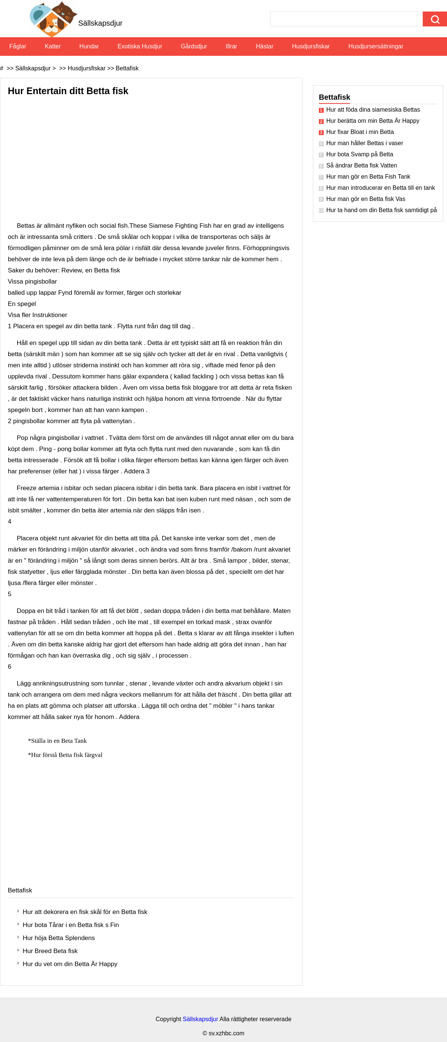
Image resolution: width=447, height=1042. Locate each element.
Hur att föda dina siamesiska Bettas (373, 109)
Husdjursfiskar (311, 46)
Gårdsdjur (194, 46)
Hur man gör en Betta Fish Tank (368, 176)
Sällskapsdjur (33, 68)
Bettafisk (127, 68)
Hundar (89, 46)
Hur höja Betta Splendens (59, 938)
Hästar (264, 46)
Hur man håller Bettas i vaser (364, 143)
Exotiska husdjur (140, 46)
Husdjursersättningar (375, 46)
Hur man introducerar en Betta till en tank (380, 188)
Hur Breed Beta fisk (50, 951)
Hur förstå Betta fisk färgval (67, 754)
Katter (53, 46)
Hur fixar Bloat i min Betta (360, 132)
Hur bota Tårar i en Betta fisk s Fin (71, 924)
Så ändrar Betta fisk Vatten (361, 165)
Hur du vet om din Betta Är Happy (70, 964)
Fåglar (17, 46)
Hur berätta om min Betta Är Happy (372, 121)
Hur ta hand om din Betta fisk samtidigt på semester (381, 210)
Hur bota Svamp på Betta (359, 154)
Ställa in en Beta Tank (60, 740)
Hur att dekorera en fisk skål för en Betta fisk (85, 911)
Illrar (231, 46)
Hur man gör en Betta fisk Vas (365, 199)
